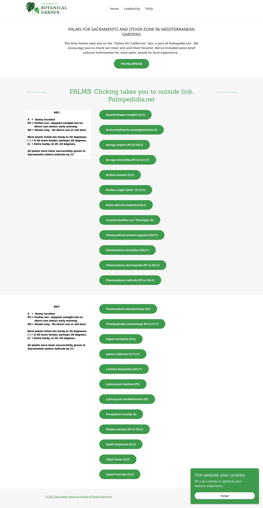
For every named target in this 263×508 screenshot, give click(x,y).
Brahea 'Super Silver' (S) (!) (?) (125, 190)
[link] (46, 8)
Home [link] (114, 8)
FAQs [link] (149, 8)
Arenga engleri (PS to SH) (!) (124, 145)
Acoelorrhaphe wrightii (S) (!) (125, 115)
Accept (225, 495)
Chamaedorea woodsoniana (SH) (128, 309)
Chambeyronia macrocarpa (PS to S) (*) (132, 324)
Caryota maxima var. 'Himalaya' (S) (129, 220)
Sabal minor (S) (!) (118, 459)
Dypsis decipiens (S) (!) (121, 339)
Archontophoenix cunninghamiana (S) (131, 130)
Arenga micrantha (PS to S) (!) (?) (127, 160)
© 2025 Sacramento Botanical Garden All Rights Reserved (79, 496)
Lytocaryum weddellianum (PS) (127, 399)
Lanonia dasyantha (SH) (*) (124, 369)
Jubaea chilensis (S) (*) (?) (123, 354)
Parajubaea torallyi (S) (121, 414)
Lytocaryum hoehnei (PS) (123, 384)
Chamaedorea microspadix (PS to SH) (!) (133, 265)
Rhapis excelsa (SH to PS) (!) (124, 429)
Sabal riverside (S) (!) (120, 474)
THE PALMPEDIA (131, 64)
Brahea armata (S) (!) (120, 175)
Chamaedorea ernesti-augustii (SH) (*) (132, 235)
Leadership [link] (132, 8)
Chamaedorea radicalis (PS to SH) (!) (130, 280)
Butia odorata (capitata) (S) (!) (126, 205)
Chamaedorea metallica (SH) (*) (127, 250)
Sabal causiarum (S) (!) (121, 444)
